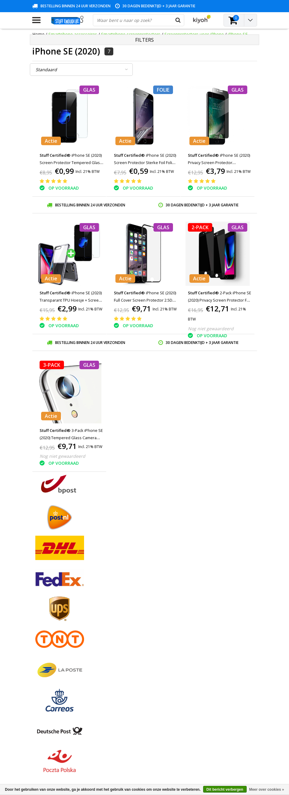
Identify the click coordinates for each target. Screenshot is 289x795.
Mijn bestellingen (125, 599)
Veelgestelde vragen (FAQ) (58, 662)
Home (38, 34)
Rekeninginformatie (51, 641)
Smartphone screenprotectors (130, 34)
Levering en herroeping (55, 648)
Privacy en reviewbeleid (55, 627)
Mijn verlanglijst (124, 613)
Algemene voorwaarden (55, 592)
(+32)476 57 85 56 (219, 761)
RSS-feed (41, 669)
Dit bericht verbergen (224, 789)
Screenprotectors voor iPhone (194, 34)
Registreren (120, 592)
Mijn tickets (120, 606)
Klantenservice (46, 620)
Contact (40, 606)
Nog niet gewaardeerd (211, 328)
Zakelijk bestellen (49, 655)
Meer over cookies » (266, 789)
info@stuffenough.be (205, 752)
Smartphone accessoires (72, 34)
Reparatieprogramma (53, 634)
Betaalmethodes (48, 599)
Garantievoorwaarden (53, 613)
